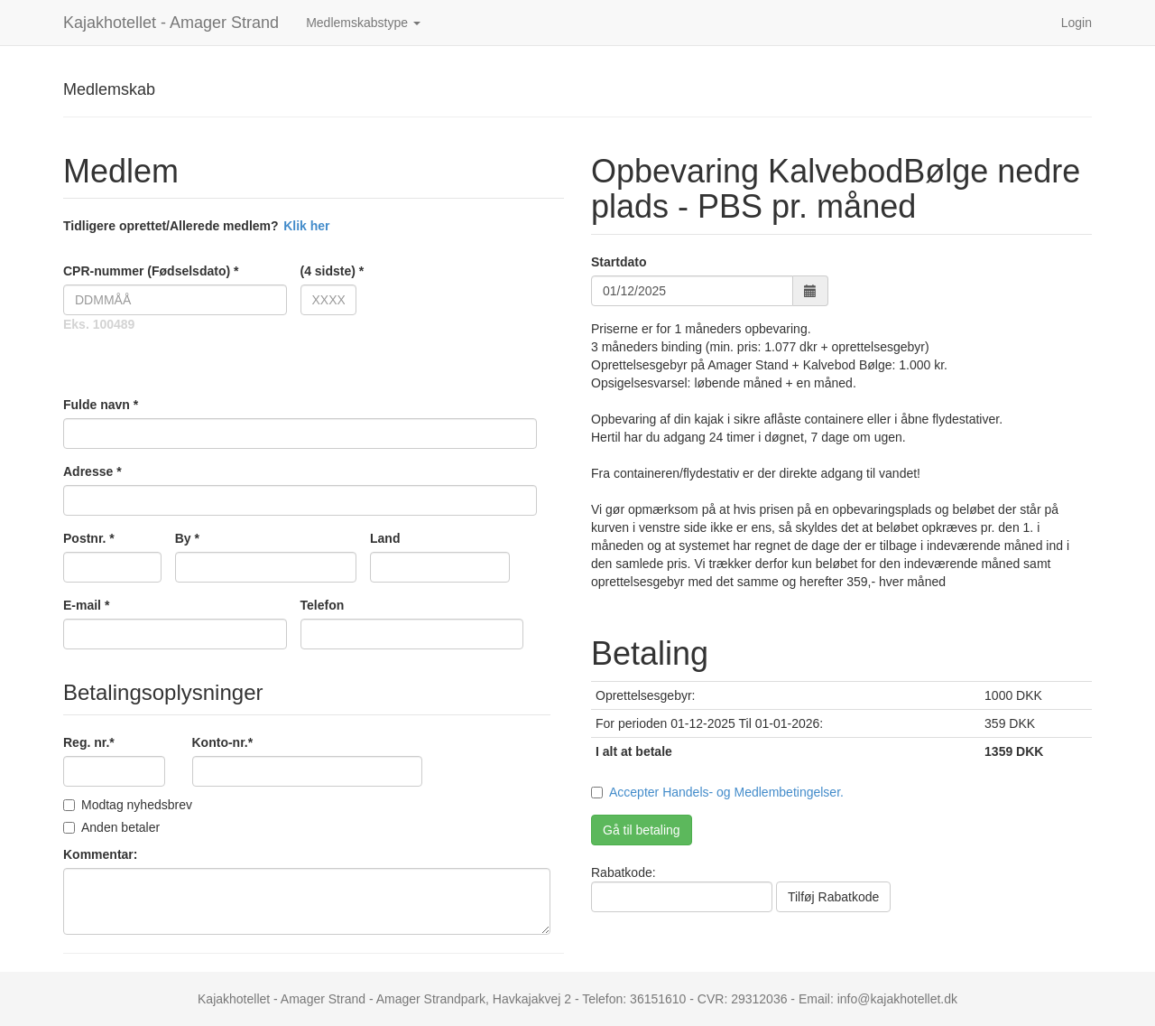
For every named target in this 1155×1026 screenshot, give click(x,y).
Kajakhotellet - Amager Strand (171, 23)
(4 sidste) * (328, 271)
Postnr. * (89, 538)
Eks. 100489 (98, 324)
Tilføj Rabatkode (833, 897)
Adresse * (92, 471)
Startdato (618, 262)
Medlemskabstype (363, 22)
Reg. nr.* (89, 742)
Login (1076, 22)
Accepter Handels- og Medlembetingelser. (726, 792)
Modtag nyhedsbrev (127, 804)
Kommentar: (100, 854)
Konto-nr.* (223, 742)
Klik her (306, 226)
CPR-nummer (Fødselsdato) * (150, 271)
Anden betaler (111, 827)
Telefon (322, 605)
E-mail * (86, 605)
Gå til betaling (641, 830)
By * (187, 538)
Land (385, 538)
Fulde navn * (100, 404)
